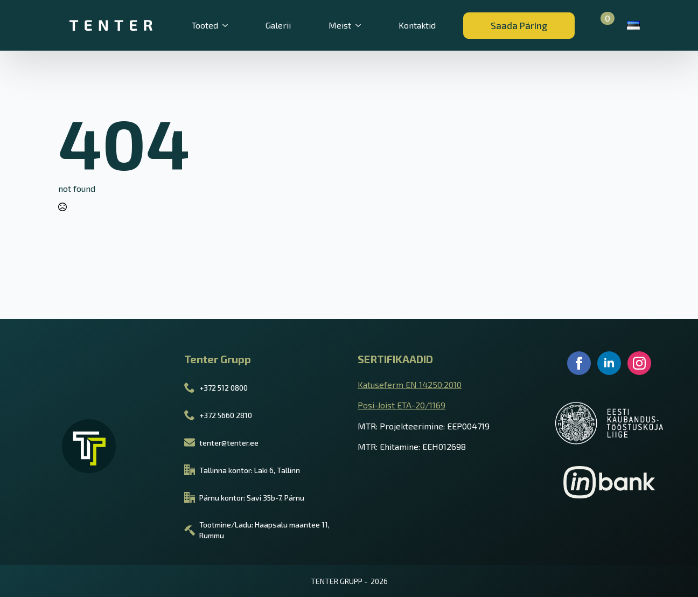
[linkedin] (609, 363)
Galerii (278, 25)
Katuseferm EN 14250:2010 (410, 384)
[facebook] (579, 363)
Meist (340, 25)
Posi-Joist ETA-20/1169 (401, 405)
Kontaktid (417, 25)
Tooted (205, 25)
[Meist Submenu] (364, 25)
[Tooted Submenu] (231, 25)
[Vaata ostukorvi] (601, 25)
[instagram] (639, 363)
